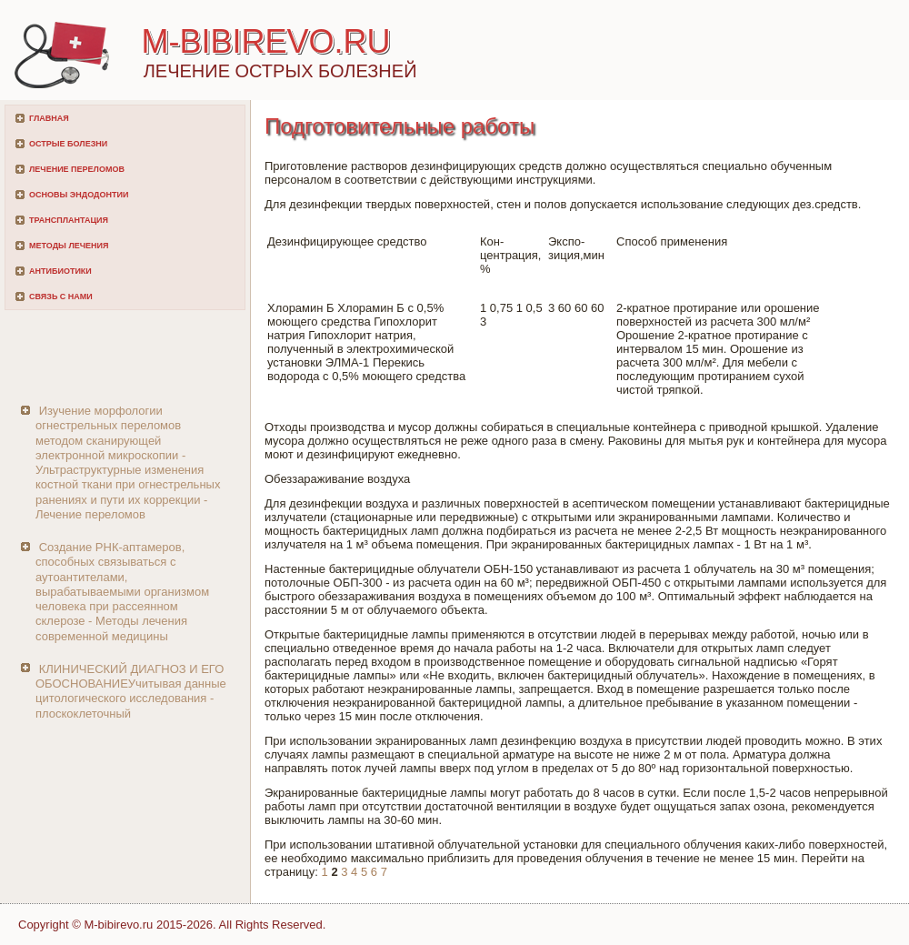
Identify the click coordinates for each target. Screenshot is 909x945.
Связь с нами (61, 296)
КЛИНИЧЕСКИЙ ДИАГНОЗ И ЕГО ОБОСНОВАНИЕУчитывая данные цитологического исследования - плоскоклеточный (130, 691)
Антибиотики (60, 271)
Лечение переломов (77, 169)
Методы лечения (68, 245)
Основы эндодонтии (78, 194)
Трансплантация (68, 220)
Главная (49, 118)
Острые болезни (68, 143)
